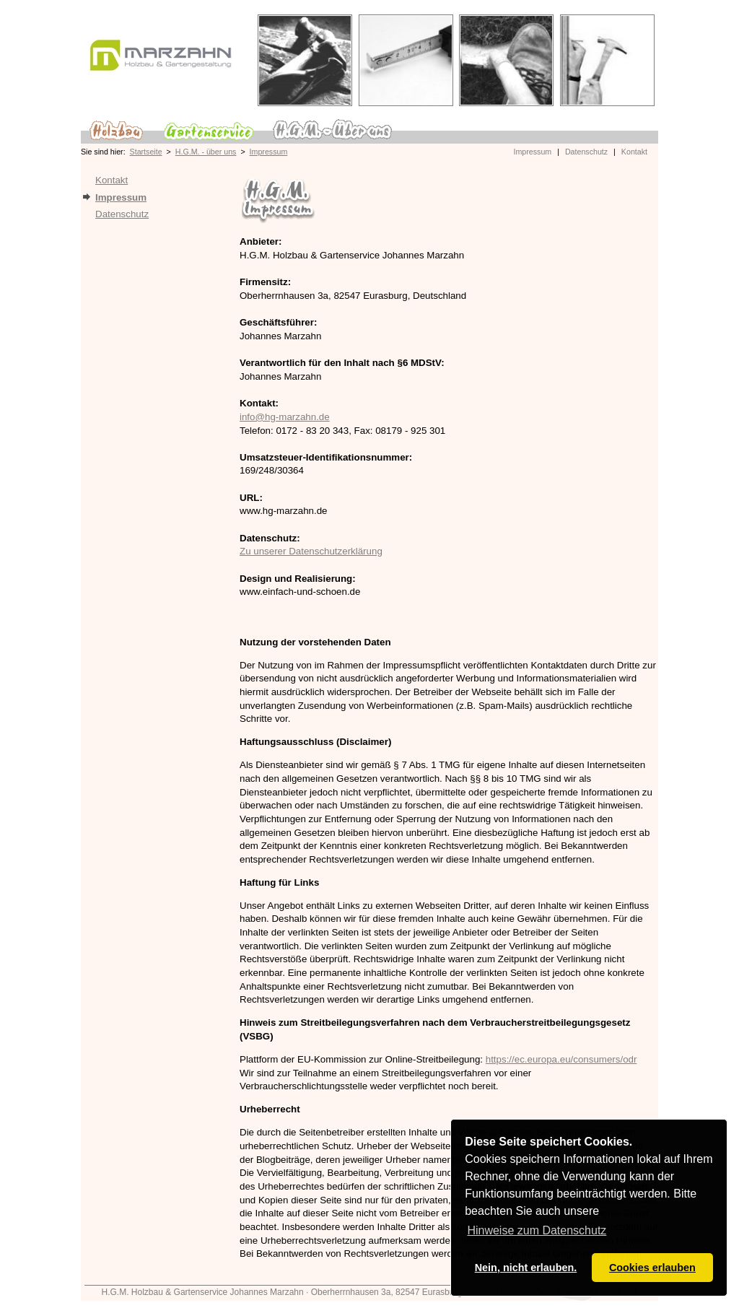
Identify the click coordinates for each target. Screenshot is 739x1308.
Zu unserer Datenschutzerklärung (311, 551)
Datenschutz (586, 151)
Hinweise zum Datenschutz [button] (536, 1230)
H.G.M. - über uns (206, 151)
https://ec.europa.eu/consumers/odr (561, 1059)
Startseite (146, 151)
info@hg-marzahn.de (285, 416)
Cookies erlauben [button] (652, 1267)
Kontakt (634, 151)
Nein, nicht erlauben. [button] (526, 1267)
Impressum (269, 151)
